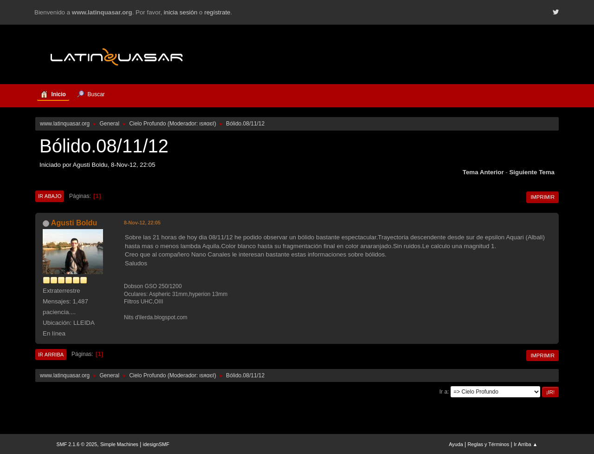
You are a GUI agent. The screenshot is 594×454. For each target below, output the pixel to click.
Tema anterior (483, 172)
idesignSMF (156, 444)
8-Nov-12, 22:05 (142, 222)
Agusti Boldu (74, 223)
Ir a (443, 391)
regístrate (217, 12)
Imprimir (542, 197)
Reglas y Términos (489, 444)
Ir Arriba (51, 354)
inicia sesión (181, 12)
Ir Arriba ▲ (525, 444)
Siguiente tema (532, 172)
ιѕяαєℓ (207, 123)
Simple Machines (119, 444)
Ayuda (456, 444)
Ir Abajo (49, 196)
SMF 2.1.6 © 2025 (77, 444)
